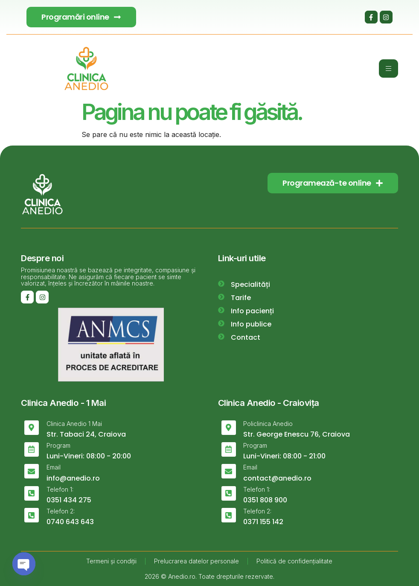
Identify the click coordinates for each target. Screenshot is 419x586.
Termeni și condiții (111, 561)
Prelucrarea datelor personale (196, 561)
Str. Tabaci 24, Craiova (86, 434)
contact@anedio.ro (277, 478)
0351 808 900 (265, 500)
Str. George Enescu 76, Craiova (296, 434)
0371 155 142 (263, 522)
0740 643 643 (70, 522)
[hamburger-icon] (388, 68)
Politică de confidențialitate (294, 561)
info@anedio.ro (73, 478)
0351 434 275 (69, 500)
